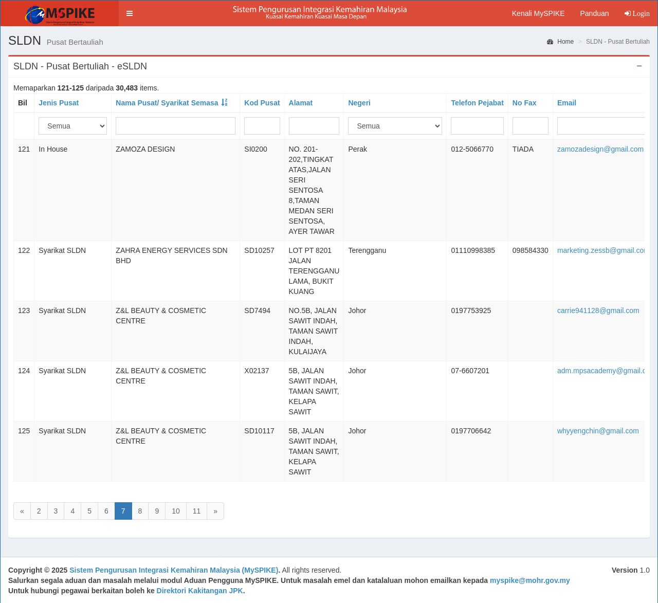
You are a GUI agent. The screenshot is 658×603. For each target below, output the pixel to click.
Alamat (301, 103)
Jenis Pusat (59, 103)
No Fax (525, 103)
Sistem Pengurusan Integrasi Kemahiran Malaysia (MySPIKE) (173, 570)
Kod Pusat (262, 103)
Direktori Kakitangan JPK (200, 591)
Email (566, 103)
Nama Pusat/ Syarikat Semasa (167, 103)
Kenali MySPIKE (538, 13)
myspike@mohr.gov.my (530, 580)
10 (176, 511)
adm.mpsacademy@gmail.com (606, 371)
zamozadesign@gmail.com (600, 149)
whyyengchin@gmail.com (598, 431)
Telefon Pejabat (477, 103)
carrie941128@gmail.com (598, 310)
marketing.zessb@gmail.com (603, 250)
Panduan (594, 13)
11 (197, 511)
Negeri (359, 103)
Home (560, 41)
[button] (129, 13)
